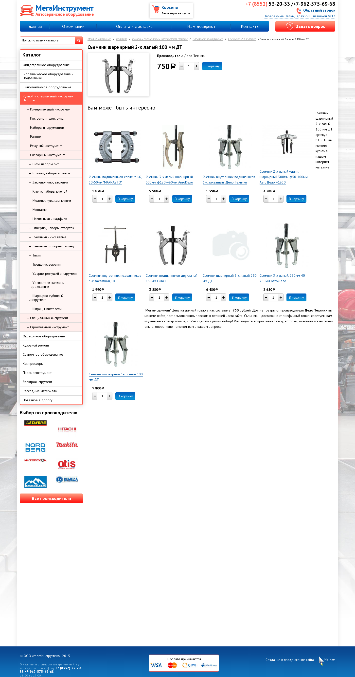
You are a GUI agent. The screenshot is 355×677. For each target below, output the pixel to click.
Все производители (51, 498)
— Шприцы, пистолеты (45, 309)
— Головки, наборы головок (49, 173)
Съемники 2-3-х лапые (242, 39)
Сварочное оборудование (43, 354)
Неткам (329, 659)
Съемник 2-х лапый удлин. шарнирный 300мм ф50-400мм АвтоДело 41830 (284, 176)
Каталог (121, 39)
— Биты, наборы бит (44, 164)
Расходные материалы (40, 391)
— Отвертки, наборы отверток (51, 228)
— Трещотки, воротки (45, 264)
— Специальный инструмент (47, 318)
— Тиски (35, 255)
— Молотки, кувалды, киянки (50, 200)
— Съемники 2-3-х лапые (47, 237)
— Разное (33, 136)
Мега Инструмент (99, 39)
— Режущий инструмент (44, 146)
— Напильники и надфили (48, 219)
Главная (34, 26)
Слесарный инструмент (208, 39)
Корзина (169, 7)
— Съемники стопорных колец (51, 246)
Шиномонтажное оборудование (47, 87)
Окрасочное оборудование (44, 336)
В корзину (212, 66)
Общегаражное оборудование (46, 65)
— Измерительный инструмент (49, 109)
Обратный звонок (319, 10)
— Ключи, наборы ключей (48, 191)
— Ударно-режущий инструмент (53, 273)
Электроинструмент (37, 382)
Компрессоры (33, 363)
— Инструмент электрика (45, 118)
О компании (73, 26)
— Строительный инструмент (47, 327)
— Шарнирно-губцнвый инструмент (46, 297)
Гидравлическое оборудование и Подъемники (48, 76)
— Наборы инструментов (45, 127)
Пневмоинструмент (37, 372)
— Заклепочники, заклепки (48, 182)
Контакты (250, 26)
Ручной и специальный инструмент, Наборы (160, 39)
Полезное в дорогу (38, 400)
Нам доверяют (201, 26)
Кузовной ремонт (36, 345)
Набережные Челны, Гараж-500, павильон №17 (299, 16)
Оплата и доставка (134, 26)
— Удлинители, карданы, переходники (47, 284)
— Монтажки (38, 209)
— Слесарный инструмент (45, 155)
